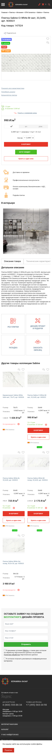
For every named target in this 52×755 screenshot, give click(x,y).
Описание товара (12, 261)
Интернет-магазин (9, 724)
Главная (4, 12)
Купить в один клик (26, 159)
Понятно (8, 750)
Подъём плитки (19, 195)
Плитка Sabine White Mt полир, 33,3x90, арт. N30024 (37, 479)
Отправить (26, 644)
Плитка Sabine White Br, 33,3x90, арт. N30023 (11, 479)
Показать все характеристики (12, 88)
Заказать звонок (39, 5)
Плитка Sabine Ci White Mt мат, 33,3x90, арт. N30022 (36, 396)
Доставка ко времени (21, 172)
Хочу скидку (24, 152)
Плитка (12, 12)
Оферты (26, 650)
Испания (19, 12)
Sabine (39, 12)
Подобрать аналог (8, 92)
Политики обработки (12, 655)
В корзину (26, 144)
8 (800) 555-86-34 (12, 704)
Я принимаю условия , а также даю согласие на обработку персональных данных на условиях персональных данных (25, 652)
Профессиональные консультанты (26, 180)
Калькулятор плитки (9, 95)
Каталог (5, 729)
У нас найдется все (10, 735)
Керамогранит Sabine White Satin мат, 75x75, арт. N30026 (13, 396)
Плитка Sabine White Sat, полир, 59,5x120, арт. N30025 (13, 562)
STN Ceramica (30, 12)
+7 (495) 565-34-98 (36, 704)
